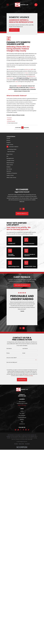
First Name (9, 348)
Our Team (22, 413)
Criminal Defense (22, 417)
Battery (10, 119)
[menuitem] (21, 138)
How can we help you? (12, 362)
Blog (22, 421)
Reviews (22, 419)
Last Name (25, 348)
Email (23, 353)
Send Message (22, 379)
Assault (10, 118)
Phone (8, 353)
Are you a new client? (12, 357)
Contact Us (22, 424)
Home (22, 411)
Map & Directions (22, 405)
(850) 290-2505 (22, 396)
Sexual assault (11, 121)
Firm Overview (22, 415)
